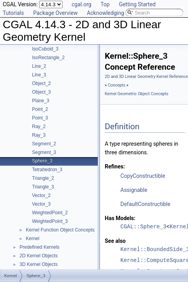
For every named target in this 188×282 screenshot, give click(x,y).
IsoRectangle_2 (48, 57)
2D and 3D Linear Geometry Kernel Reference (146, 76)
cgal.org (81, 4)
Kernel (32, 238)
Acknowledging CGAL (113, 13)
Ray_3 (39, 135)
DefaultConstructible (145, 204)
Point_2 (40, 109)
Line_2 (39, 66)
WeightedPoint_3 (50, 221)
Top (105, 4)
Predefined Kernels (39, 247)
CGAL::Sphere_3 (143, 226)
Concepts (116, 85)
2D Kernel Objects (38, 255)
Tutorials (13, 13)
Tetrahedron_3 (47, 169)
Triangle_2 (43, 178)
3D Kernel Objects (38, 264)
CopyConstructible (142, 176)
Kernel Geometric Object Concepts (136, 93)
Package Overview (55, 13)
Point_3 (40, 118)
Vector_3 (41, 204)
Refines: (115, 166)
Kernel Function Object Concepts (60, 230)
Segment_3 (44, 152)
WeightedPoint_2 (50, 212)
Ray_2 (39, 126)
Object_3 (41, 92)
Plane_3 (40, 100)
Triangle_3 (43, 187)
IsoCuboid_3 (45, 49)
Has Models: (120, 218)
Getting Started (137, 4)
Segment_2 (44, 143)
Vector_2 (41, 195)
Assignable (133, 190)
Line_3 (39, 75)
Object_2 (41, 83)
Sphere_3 (42, 161)
